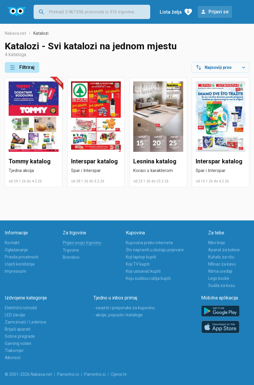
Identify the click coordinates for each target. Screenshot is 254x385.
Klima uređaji (220, 271)
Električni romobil (21, 307)
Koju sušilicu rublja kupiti (148, 278)
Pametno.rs (68, 374)
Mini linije (216, 242)
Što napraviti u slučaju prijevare (155, 249)
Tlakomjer (14, 350)
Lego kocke (218, 278)
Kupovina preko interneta (149, 242)
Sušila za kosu (221, 285)
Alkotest (13, 357)
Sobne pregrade (20, 336)
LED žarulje (15, 315)
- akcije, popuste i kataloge (118, 315)
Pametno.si (95, 374)
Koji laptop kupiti (141, 257)
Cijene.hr (119, 374)
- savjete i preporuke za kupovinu (124, 307)
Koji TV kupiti (138, 264)
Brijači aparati (17, 329)
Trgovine (71, 250)
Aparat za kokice (224, 249)
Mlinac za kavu (222, 264)
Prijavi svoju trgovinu (82, 242)
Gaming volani (18, 343)
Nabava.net (15, 33)
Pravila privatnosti (21, 257)
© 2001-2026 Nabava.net (28, 374)
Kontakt (12, 242)
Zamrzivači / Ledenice (25, 322)
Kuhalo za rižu (221, 257)
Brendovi (71, 257)
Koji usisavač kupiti (143, 271)
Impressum (15, 271)
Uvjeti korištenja (20, 264)
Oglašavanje (16, 249)
